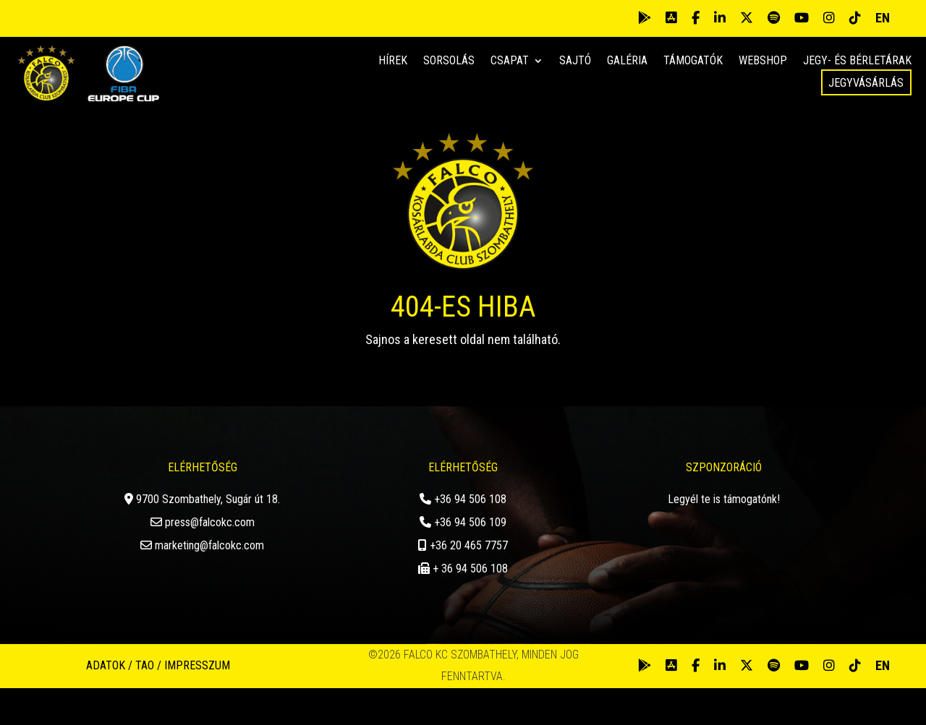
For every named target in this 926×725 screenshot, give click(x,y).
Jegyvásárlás (866, 83)
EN (882, 17)
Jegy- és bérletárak (857, 61)
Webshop (763, 61)
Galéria (627, 61)
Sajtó (575, 61)
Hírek (392, 61)
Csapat (509, 61)
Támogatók (693, 61)
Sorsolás (449, 61)
